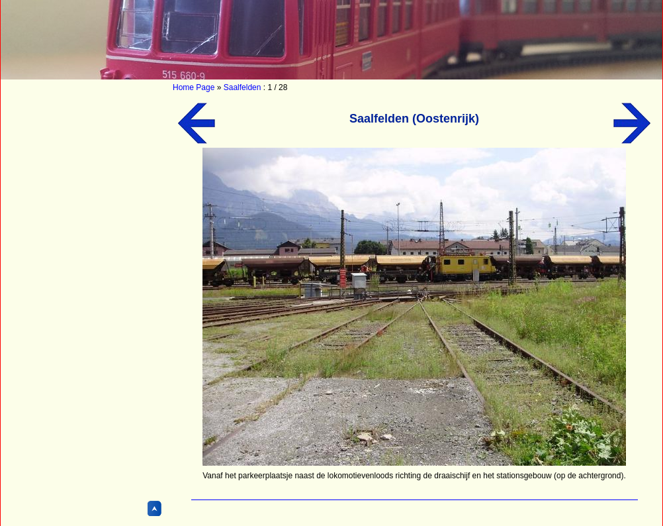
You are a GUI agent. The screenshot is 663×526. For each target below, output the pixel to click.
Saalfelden (242, 87)
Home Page (193, 87)
